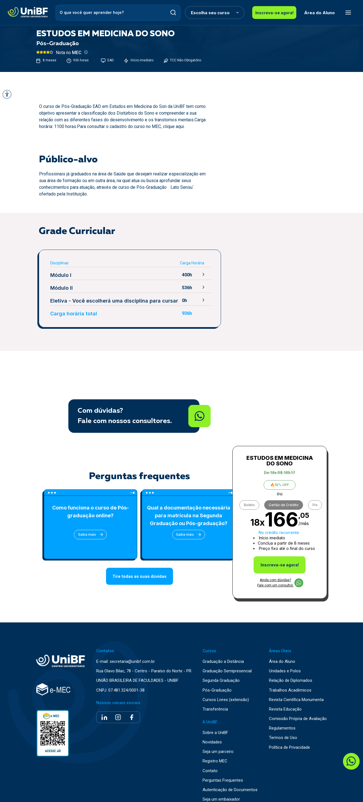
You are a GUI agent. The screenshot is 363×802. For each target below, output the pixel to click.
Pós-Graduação (217, 682)
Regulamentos (282, 720)
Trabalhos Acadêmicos (290, 682)
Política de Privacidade (289, 739)
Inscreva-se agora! (272, 12)
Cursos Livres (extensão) (226, 691)
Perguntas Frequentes (223, 772)
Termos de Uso (283, 730)
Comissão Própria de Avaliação (298, 710)
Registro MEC (215, 753)
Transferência (215, 701)
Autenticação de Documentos (230, 781)
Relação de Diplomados (290, 672)
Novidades (212, 734)
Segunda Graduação (221, 672)
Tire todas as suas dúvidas (139, 575)
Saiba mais (85, 534)
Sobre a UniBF (215, 724)
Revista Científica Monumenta (296, 691)
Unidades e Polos (285, 663)
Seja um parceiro (218, 743)
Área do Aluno (314, 13)
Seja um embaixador (221, 791)
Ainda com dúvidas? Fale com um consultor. (280, 574)
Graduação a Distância (223, 653)
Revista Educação (285, 701)
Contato (210, 762)
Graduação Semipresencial (227, 663)
